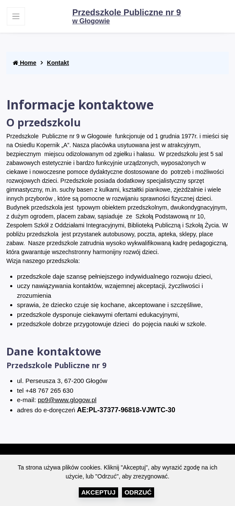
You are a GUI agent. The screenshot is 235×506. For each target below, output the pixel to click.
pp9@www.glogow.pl (67, 399)
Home (24, 62)
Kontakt (58, 62)
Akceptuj (98, 492)
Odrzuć (138, 492)
